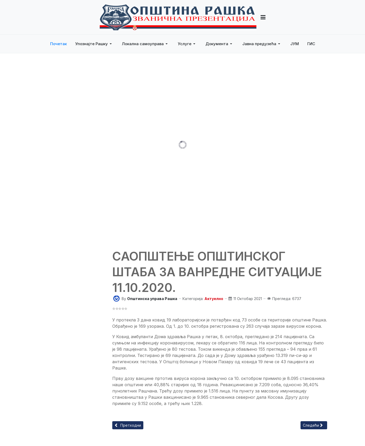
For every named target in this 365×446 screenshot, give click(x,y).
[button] (94, 44)
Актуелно (213, 298)
